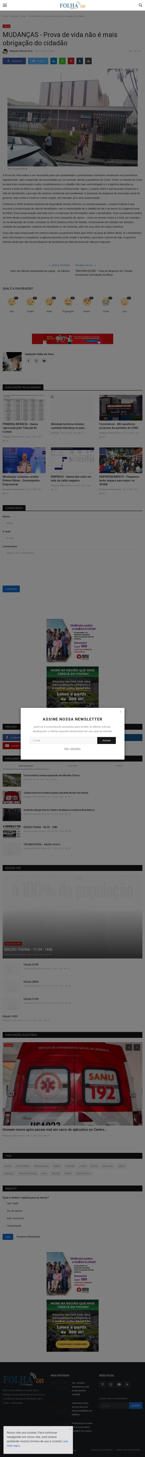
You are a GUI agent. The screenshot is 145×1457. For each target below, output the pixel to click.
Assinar (106, 740)
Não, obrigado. (72, 748)
